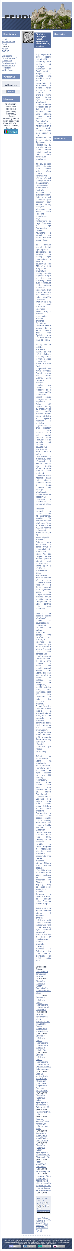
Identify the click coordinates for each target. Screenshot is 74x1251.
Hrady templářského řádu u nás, (42, 1164)
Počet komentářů (42, 1225)
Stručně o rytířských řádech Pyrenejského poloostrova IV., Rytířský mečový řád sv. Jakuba (43, 1062)
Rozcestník (7, 60)
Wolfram (45, 1218)
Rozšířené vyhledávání (7, 69)
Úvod (4, 39)
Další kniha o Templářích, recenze (42, 973)
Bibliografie (7, 56)
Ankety (5, 49)
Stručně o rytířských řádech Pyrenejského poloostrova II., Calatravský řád (43, 1101)
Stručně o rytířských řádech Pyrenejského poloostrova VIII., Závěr (43, 987)
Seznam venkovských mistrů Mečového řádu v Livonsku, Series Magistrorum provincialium (43, 1022)
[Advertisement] (62, 85)
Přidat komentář (42, 1227)
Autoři (4, 44)
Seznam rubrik (8, 41)
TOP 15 (5, 51)
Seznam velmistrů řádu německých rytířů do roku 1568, (42, 1124)
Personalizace (8, 65)
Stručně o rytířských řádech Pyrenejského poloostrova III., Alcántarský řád (43, 1151)
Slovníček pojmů (9, 58)
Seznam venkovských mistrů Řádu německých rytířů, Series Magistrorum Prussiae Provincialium (42, 1082)
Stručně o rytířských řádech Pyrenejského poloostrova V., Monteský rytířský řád (42, 1043)
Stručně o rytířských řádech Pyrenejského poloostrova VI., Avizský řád (43, 1004)
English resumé (9, 63)
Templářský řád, (43, 1171)
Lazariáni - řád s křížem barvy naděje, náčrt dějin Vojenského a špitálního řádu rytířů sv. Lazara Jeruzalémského (43, 1183)
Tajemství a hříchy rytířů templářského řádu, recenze (42, 1137)
